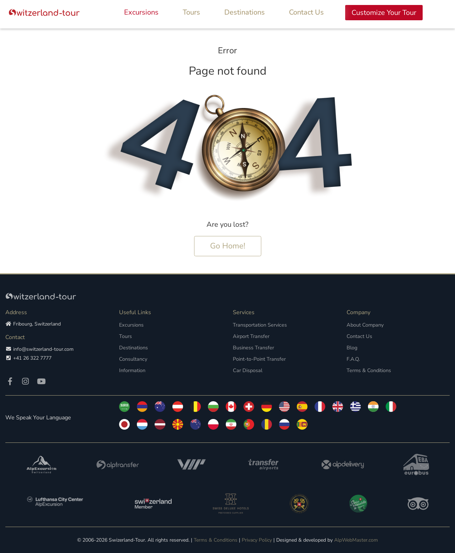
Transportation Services (259, 324)
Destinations (244, 12)
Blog (352, 347)
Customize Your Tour (384, 12)
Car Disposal (247, 370)
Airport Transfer (250, 336)
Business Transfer (252, 347)
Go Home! (227, 246)
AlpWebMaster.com (356, 539)
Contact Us (306, 12)
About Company (365, 324)
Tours (191, 12)
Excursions (141, 12)
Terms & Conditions (368, 370)
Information (132, 370)
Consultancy (132, 358)
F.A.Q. (353, 358)
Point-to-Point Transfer (259, 358)
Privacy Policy (257, 539)
